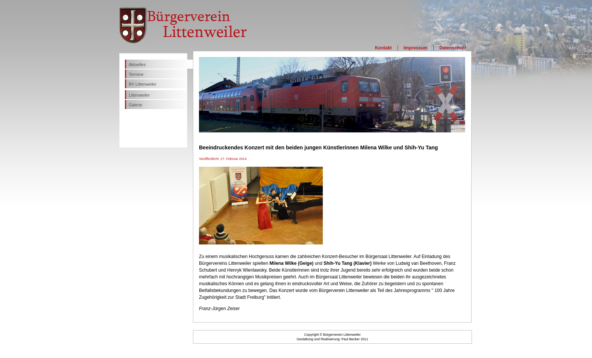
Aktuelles (137, 64)
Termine (136, 74)
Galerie (135, 105)
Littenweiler (139, 95)
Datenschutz (452, 48)
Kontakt (383, 48)
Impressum (416, 48)
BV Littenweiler (142, 84)
